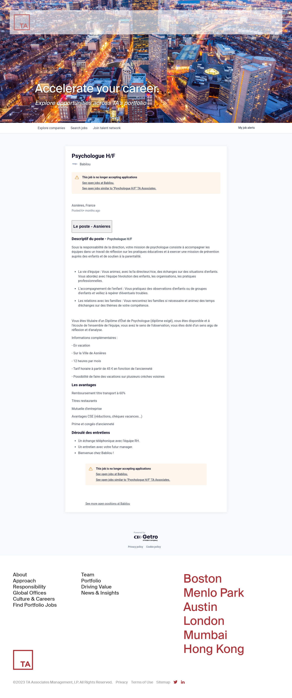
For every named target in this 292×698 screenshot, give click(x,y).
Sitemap (163, 682)
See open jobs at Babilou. (98, 183)
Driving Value (96, 587)
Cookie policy (153, 546)
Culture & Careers (34, 599)
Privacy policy (135, 546)
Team (87, 575)
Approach (24, 581)
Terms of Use (142, 682)
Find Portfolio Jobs (35, 605)
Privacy (122, 682)
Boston (202, 579)
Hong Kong (213, 649)
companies (51, 128)
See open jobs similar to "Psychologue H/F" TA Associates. (119, 188)
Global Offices (29, 593)
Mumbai (205, 635)
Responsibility (29, 587)
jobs (80, 128)
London (204, 621)
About (20, 575)
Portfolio (91, 581)
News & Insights (100, 593)
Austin (200, 607)
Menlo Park (213, 593)
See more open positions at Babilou (107, 503)
